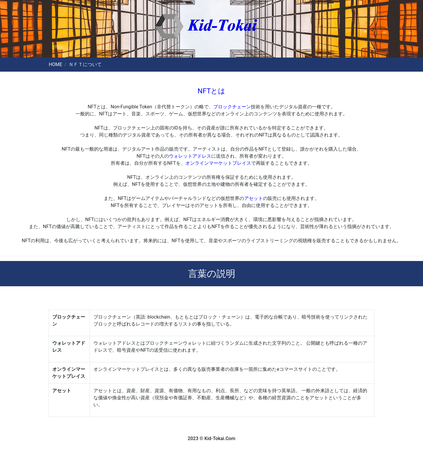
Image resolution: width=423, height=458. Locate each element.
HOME (55, 64)
